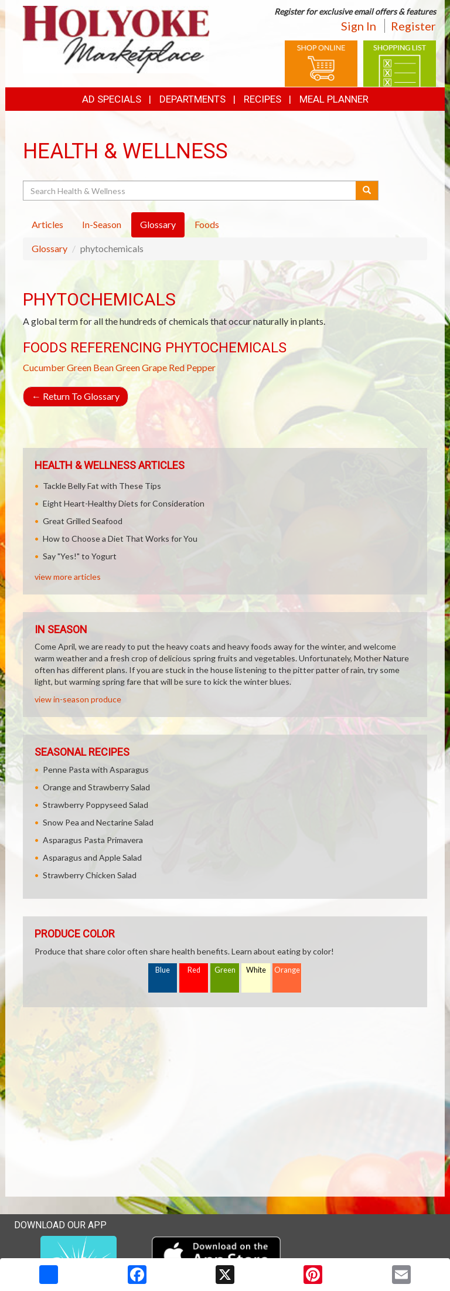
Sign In (358, 26)
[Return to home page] (116, 38)
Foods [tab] (207, 224)
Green (225, 970)
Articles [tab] (47, 224)
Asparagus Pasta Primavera (93, 840)
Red (194, 970)
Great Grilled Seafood (82, 521)
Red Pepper (192, 367)
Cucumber (44, 367)
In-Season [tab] (101, 224)
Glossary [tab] (158, 224)
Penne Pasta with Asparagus (96, 769)
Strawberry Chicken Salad (90, 875)
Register (413, 26)
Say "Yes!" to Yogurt (80, 556)
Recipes (262, 99)
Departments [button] (192, 99)
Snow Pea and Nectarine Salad (98, 822)
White (256, 970)
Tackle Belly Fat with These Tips (102, 486)
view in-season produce (78, 699)
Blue (162, 970)
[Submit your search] (367, 191)
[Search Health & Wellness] (190, 191)
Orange (287, 970)
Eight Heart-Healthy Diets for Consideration (123, 503)
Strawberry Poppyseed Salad (95, 805)
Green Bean (90, 367)
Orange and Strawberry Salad (96, 787)
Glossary (49, 248)
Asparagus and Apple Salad (92, 857)
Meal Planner (334, 99)
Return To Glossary (76, 396)
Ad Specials (111, 99)
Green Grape (141, 367)
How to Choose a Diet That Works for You (120, 538)
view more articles (68, 577)
